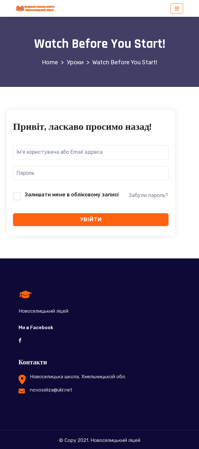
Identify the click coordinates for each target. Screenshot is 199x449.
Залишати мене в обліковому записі (72, 195)
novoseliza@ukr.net (51, 390)
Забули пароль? (148, 195)
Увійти (91, 219)
